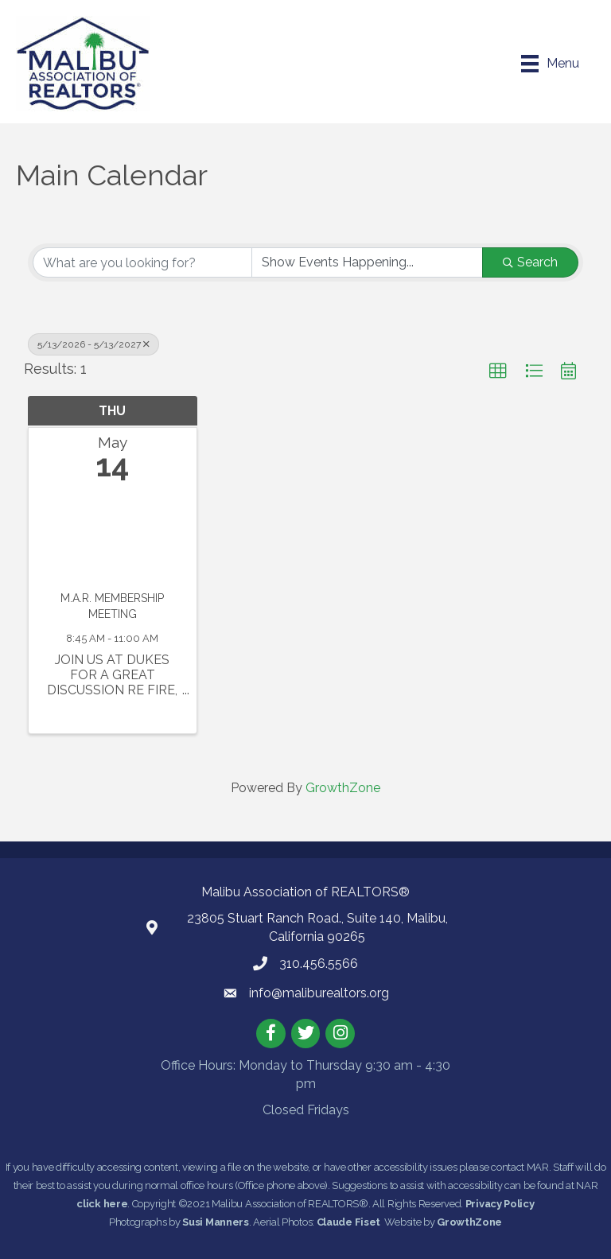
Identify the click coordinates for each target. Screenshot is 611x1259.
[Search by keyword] (142, 262)
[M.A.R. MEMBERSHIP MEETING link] (113, 539)
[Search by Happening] (367, 262)
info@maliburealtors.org (319, 993)
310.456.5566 (318, 963)
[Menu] (550, 63)
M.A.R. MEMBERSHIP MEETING (112, 606)
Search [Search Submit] (530, 262)
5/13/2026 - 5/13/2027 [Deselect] (93, 344)
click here (101, 1204)
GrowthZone (343, 787)
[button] (498, 371)
